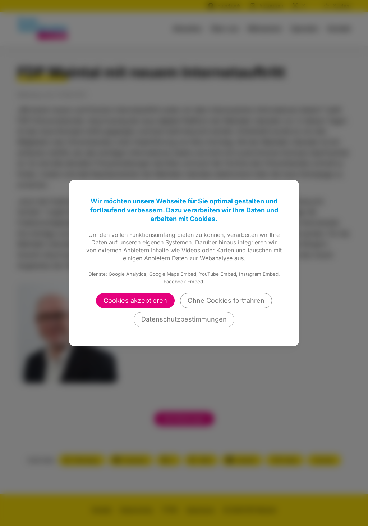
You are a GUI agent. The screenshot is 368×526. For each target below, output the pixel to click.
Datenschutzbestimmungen (184, 319)
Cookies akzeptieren (135, 300)
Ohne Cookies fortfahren (226, 300)
